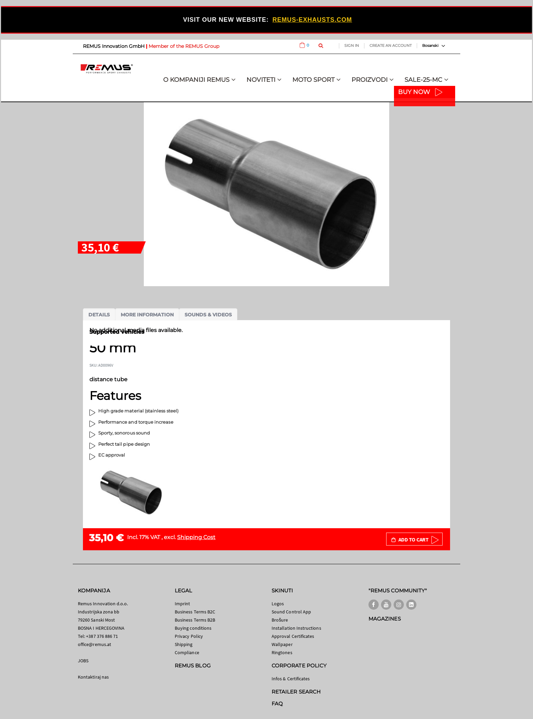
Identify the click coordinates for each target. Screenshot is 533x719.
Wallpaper (282, 644)
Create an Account (390, 45)
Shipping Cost (196, 537)
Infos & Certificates (291, 679)
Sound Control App (291, 612)
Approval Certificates (293, 636)
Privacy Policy (189, 636)
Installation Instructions (296, 628)
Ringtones (282, 652)
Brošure (280, 620)
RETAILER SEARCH (296, 691)
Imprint (182, 604)
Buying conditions (193, 628)
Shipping (184, 644)
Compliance (187, 652)
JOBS (83, 661)
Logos (278, 604)
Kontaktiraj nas (93, 677)
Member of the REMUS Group (184, 46)
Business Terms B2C (195, 612)
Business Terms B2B (195, 620)
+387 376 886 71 (102, 636)
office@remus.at (94, 644)
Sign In (351, 45)
